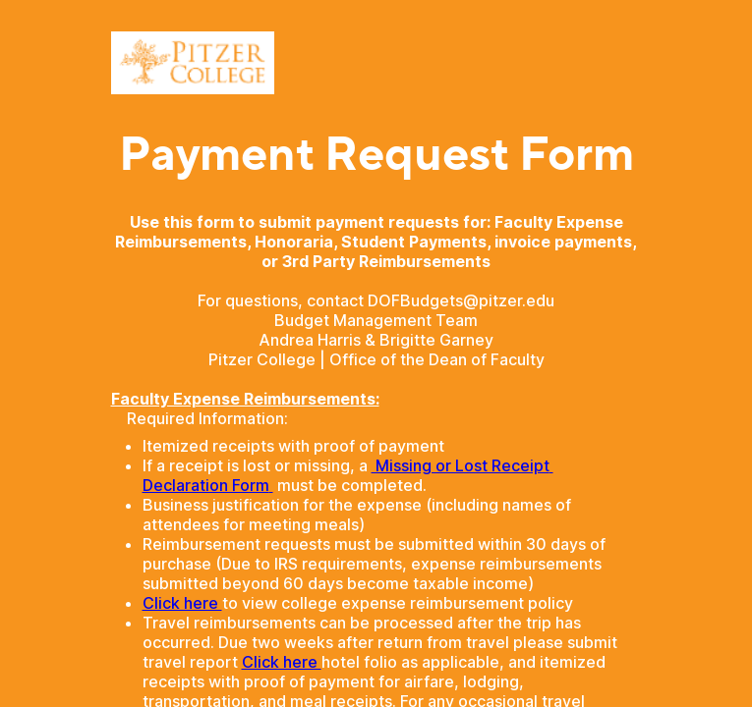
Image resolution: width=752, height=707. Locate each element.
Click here (182, 603)
